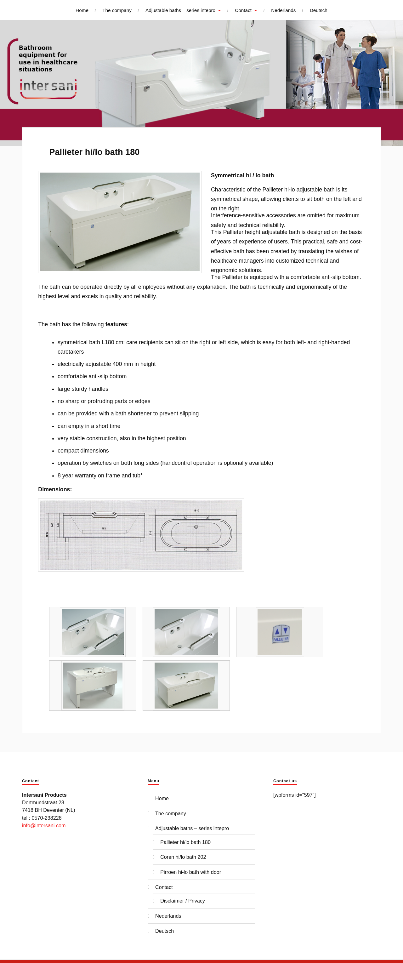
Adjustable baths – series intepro (180, 10)
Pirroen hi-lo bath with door (190, 872)
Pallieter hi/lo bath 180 (94, 152)
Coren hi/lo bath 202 (183, 857)
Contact (243, 10)
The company (117, 10)
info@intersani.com (43, 825)
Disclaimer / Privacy (182, 900)
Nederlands (283, 10)
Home (82, 10)
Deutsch (318, 10)
